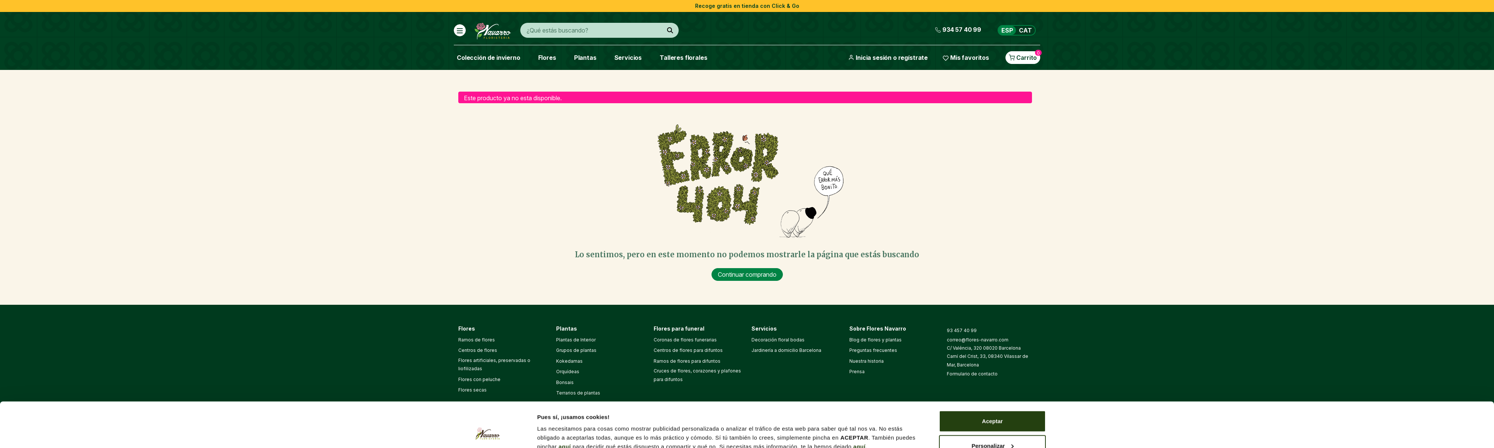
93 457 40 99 (962, 330)
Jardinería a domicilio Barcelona (786, 350)
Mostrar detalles (559, 425)
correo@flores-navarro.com (977, 340)
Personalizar (992, 404)
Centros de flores (477, 350)
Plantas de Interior (576, 340)
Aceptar (992, 379)
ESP (1007, 30)
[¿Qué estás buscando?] (670, 30)
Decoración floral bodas (778, 340)
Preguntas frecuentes (873, 350)
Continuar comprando (747, 274)
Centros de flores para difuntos (688, 350)
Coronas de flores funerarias (685, 340)
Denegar (992, 428)
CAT (1025, 30)
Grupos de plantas (576, 350)
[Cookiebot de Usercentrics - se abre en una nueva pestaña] (487, 433)
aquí (565, 404)
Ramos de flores (476, 340)
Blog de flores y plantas (875, 340)
